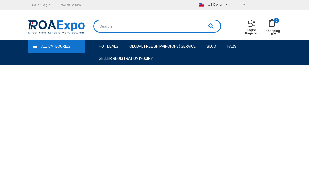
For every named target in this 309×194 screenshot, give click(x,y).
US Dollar (214, 4)
